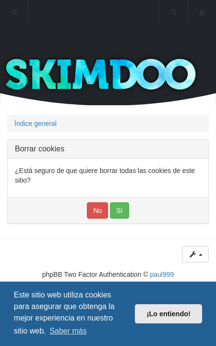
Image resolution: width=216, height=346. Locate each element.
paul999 (162, 274)
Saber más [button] (67, 331)
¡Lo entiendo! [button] (169, 314)
